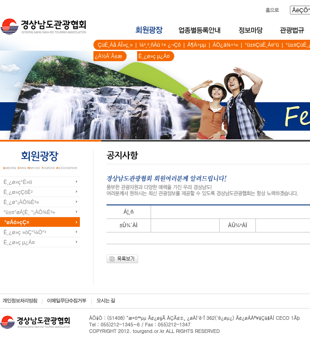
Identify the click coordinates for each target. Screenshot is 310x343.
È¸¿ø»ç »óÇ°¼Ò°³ (24, 232)
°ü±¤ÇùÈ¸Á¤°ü (262, 45)
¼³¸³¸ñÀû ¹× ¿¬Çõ (160, 45)
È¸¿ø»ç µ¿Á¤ (154, 56)
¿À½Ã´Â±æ (108, 56)
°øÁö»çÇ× (16, 222)
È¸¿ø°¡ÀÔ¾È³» (21, 202)
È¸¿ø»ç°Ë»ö (17, 182)
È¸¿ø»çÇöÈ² (18, 192)
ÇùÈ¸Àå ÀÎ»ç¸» (115, 45)
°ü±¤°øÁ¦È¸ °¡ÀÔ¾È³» (29, 212)
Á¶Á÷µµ (196, 45)
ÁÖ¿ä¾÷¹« (225, 45)
